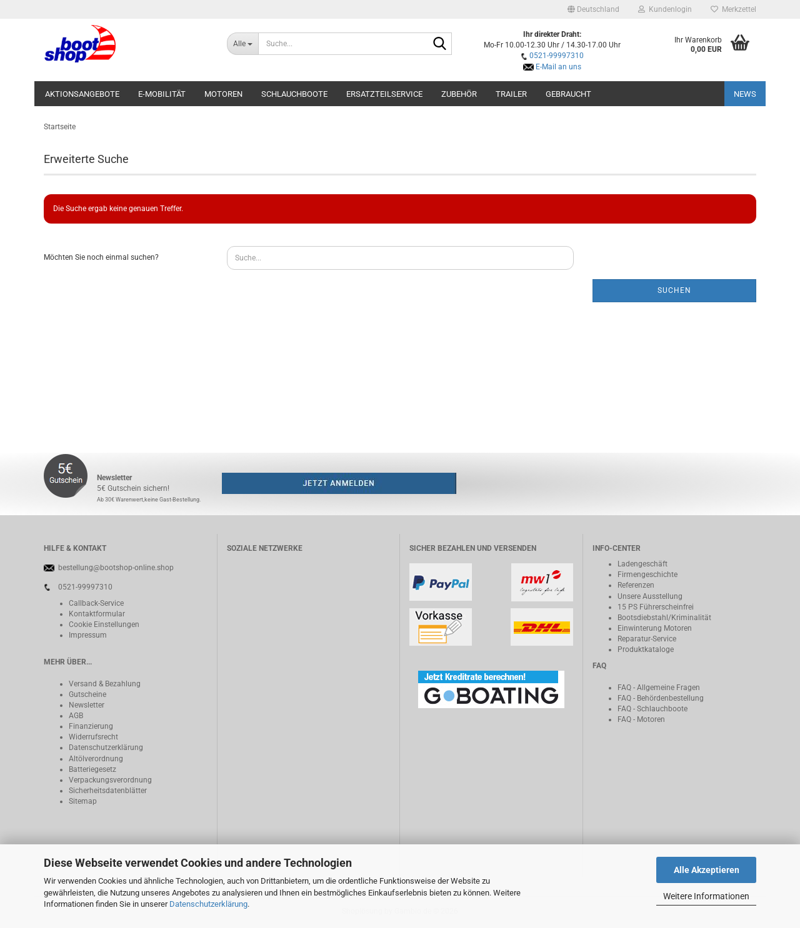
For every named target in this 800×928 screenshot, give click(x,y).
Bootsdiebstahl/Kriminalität (664, 617)
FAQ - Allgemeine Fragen (659, 687)
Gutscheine (87, 694)
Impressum (88, 635)
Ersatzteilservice (384, 94)
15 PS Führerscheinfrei (656, 607)
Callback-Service (96, 603)
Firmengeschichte (648, 574)
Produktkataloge (646, 649)
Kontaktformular (97, 614)
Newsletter (86, 705)
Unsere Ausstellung (650, 596)
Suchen (674, 290)
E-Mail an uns (558, 66)
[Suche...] (243, 43)
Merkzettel (733, 9)
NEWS (745, 94)
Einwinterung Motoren (655, 628)
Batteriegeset (90, 769)
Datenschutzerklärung (208, 904)
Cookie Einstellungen (104, 624)
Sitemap (83, 801)
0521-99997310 (556, 55)
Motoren (223, 94)
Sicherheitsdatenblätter (108, 790)
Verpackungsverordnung (110, 780)
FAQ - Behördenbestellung (661, 698)
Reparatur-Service (647, 638)
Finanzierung (91, 726)
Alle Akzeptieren (706, 870)
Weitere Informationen (706, 896)
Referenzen (636, 585)
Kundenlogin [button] (665, 9)
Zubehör (459, 94)
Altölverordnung (96, 758)
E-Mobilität (162, 94)
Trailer (511, 94)
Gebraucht (568, 94)
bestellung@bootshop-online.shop (116, 567)
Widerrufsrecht (93, 737)
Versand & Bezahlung (105, 683)
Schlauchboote (294, 94)
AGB (76, 715)
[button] (593, 9)
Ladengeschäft (643, 564)
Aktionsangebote (82, 94)
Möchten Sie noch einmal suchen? (101, 257)
